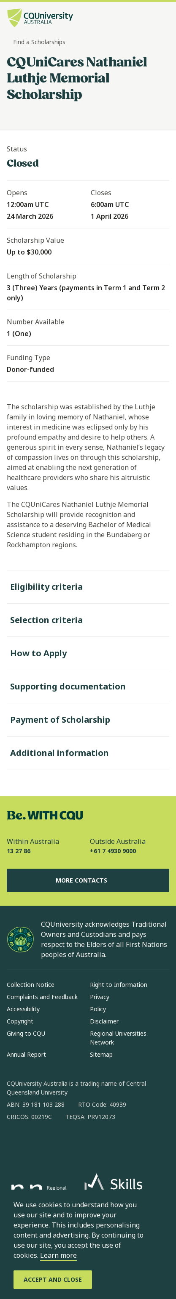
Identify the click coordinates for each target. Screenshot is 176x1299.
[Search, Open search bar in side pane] (148, 19)
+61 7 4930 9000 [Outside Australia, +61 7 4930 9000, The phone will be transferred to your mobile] (113, 851)
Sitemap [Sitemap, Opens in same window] (101, 1054)
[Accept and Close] (53, 1279)
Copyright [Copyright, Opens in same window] (20, 1021)
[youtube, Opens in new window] (104, 1144)
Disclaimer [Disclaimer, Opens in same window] (104, 1021)
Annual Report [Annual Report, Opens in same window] (26, 1054)
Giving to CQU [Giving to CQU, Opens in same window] (26, 1033)
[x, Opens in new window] (82, 1144)
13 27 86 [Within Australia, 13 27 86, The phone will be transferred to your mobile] (18, 851)
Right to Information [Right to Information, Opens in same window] (118, 985)
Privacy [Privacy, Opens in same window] (99, 997)
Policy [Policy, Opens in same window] (98, 1009)
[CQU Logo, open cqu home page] (40, 18)
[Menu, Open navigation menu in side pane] (162, 19)
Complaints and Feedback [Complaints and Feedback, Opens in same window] (42, 997)
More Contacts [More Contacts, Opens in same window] (88, 880)
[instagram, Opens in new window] (38, 1144)
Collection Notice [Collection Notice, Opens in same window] (30, 985)
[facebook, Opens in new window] (16, 1144)
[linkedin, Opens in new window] (60, 1144)
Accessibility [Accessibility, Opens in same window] (23, 1009)
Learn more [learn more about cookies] (58, 1255)
